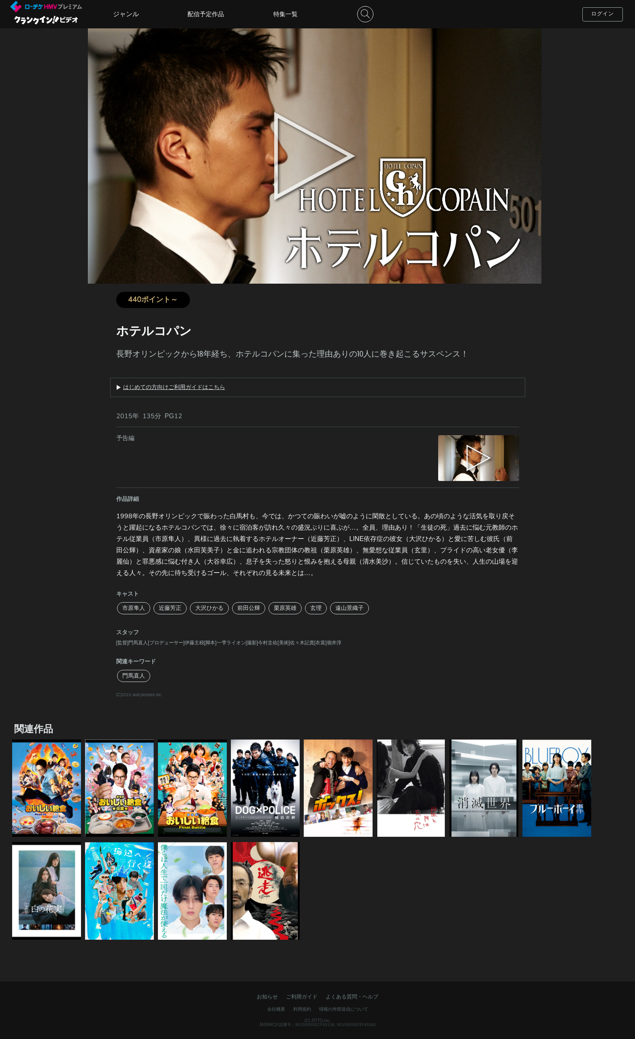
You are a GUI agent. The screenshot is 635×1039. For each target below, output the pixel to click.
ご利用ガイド (302, 997)
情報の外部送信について (343, 1009)
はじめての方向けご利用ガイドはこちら (174, 387)
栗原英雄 (285, 608)
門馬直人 (133, 676)
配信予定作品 (206, 14)
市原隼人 (133, 608)
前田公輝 (248, 608)
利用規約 (302, 1009)
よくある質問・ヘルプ (352, 997)
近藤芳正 (170, 608)
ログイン (602, 13)
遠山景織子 (349, 608)
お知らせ (267, 997)
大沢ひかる (209, 608)
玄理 (316, 608)
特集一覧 (285, 14)
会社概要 (276, 1009)
